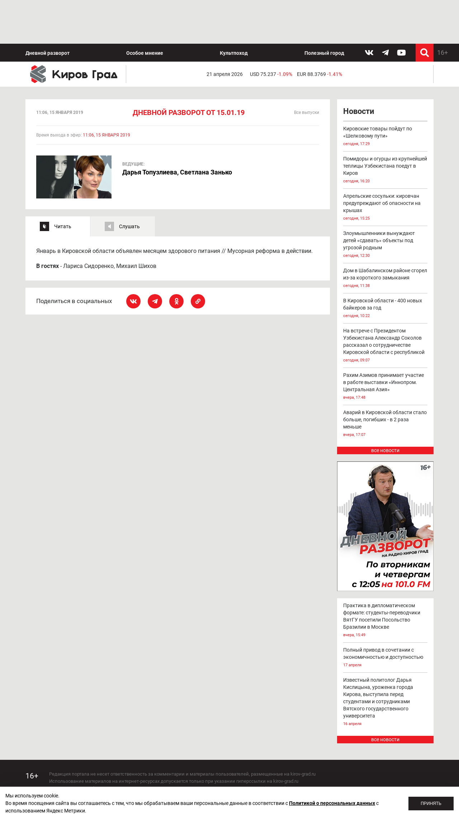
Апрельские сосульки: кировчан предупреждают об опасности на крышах (385, 164)
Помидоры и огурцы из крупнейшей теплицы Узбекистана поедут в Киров (385, 127)
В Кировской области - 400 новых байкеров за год (385, 265)
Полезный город (324, 9)
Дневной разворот (47, 9)
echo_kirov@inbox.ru (107, 780)
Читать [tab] (62, 183)
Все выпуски (306, 69)
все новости (385, 407)
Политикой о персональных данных (332, 803)
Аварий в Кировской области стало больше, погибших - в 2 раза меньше (385, 380)
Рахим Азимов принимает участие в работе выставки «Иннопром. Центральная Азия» (385, 343)
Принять (431, 803)
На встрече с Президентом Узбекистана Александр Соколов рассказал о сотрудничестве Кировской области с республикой (385, 302)
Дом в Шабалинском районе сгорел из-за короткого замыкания (385, 235)
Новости (358, 67)
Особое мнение (144, 9)
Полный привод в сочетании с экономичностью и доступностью (385, 614)
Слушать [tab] (129, 183)
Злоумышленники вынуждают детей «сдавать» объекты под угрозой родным (385, 201)
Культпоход (234, 9)
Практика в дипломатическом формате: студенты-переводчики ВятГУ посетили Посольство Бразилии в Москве (385, 577)
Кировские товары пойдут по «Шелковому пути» (385, 93)
